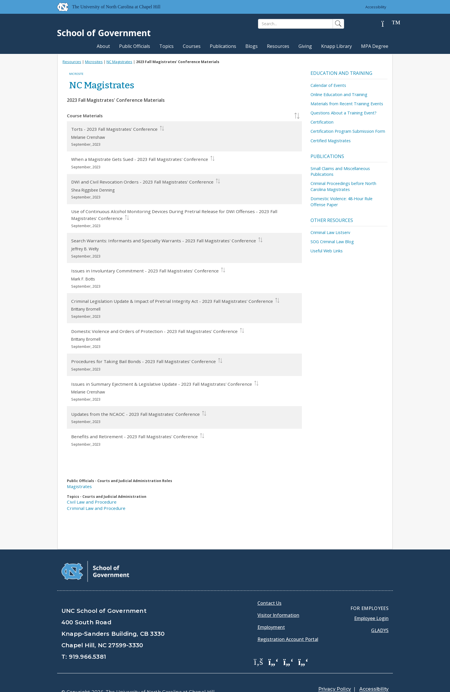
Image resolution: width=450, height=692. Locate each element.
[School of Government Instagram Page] (303, 647)
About (103, 46)
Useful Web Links (327, 251)
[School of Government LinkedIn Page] (288, 647)
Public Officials (134, 46)
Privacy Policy (334, 674)
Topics (166, 46)
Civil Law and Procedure (92, 502)
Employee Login (371, 604)
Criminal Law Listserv (330, 232)
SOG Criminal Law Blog (332, 241)
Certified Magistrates (331, 140)
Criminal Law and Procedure (96, 508)
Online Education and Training (339, 94)
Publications (223, 46)
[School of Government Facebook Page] (258, 647)
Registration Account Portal (287, 624)
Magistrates (79, 486)
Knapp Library (336, 46)
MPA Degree (374, 46)
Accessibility (375, 6)
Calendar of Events (328, 85)
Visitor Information (278, 600)
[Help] (387, 24)
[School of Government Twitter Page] (273, 647)
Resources (278, 46)
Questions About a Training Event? (344, 113)
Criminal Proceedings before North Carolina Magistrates (343, 186)
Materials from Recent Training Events (347, 103)
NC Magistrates (119, 61)
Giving (305, 46)
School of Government (104, 33)
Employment (271, 612)
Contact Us (269, 588)
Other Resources (332, 220)
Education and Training (341, 73)
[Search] (295, 24)
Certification (322, 122)
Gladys (380, 616)
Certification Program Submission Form (348, 131)
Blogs (251, 46)
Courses (192, 46)
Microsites (94, 61)
